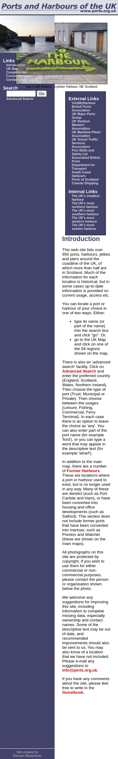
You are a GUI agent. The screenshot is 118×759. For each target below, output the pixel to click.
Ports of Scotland (85, 179)
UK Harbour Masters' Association (81, 124)
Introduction (15, 65)
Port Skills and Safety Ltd (83, 152)
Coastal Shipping (85, 183)
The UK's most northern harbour (85, 205)
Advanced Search (19, 98)
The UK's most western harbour (84, 219)
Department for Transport (83, 166)
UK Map (12, 68)
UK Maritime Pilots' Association (86, 134)
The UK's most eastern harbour (84, 226)
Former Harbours (19, 76)
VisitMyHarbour (84, 103)
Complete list (16, 72)
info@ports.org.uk (79, 670)
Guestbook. (73, 692)
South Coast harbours (81, 174)
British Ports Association (81, 108)
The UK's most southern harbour (85, 212)
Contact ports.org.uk (22, 79)
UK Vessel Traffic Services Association (85, 143)
